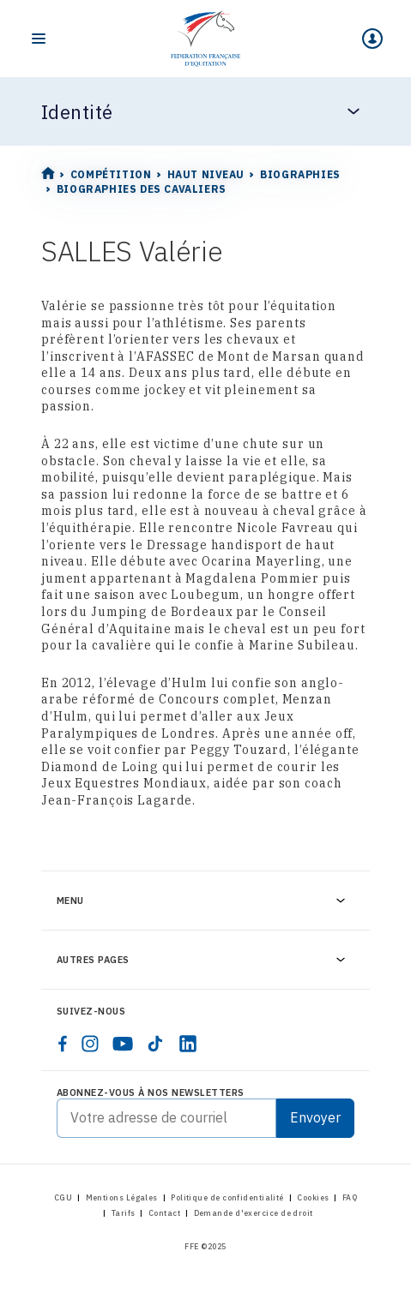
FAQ (349, 1197)
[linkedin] (188, 1044)
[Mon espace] (372, 38)
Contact (164, 1213)
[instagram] (90, 1044)
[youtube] (123, 1044)
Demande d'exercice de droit (253, 1213)
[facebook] (62, 1044)
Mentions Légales (122, 1197)
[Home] (205, 38)
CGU (63, 1197)
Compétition (111, 174)
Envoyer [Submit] (315, 1117)
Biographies (300, 174)
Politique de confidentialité (227, 1197)
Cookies (313, 1197)
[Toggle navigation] (38, 38)
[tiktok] (155, 1044)
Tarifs (124, 1213)
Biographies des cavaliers (142, 189)
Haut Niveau (206, 174)
